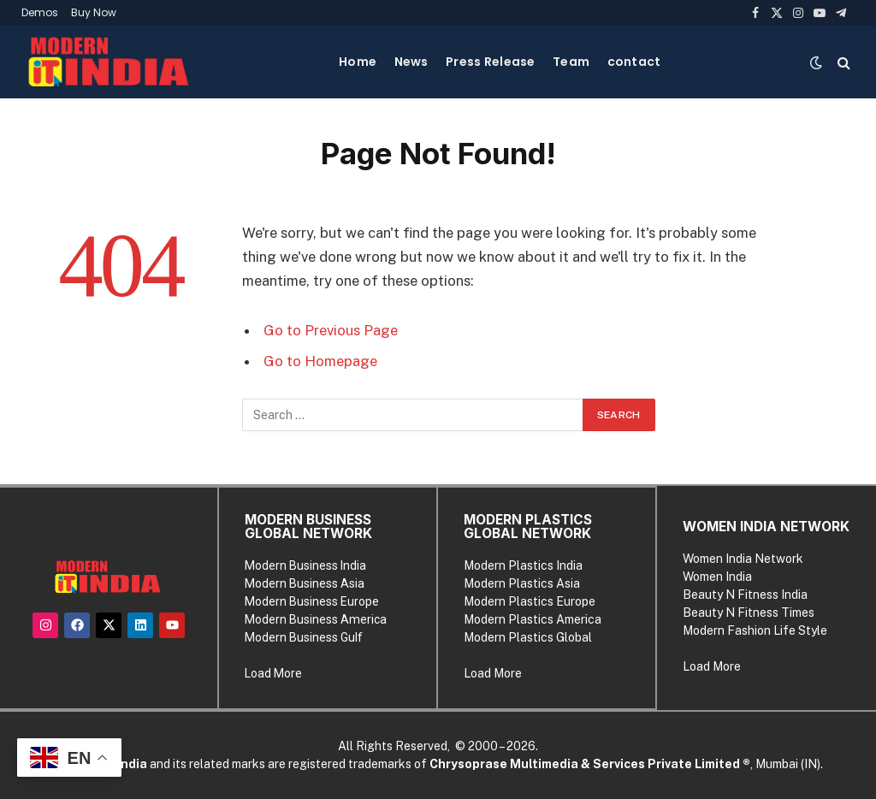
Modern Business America (316, 619)
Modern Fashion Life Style (755, 630)
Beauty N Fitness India (745, 594)
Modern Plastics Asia (522, 583)
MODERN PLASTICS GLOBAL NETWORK (528, 527)
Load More (273, 673)
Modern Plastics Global (528, 637)
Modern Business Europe (312, 601)
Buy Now (93, 12)
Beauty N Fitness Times (748, 612)
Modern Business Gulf (304, 637)
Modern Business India (305, 565)
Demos (39, 12)
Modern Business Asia (304, 583)
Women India (717, 576)
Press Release (491, 61)
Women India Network (743, 558)
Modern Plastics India (523, 565)
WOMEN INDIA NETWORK (766, 526)
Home (357, 61)
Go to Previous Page (330, 330)
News (411, 61)
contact (634, 61)
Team (571, 61)
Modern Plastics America (532, 619)
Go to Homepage (320, 361)
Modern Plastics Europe (529, 601)
